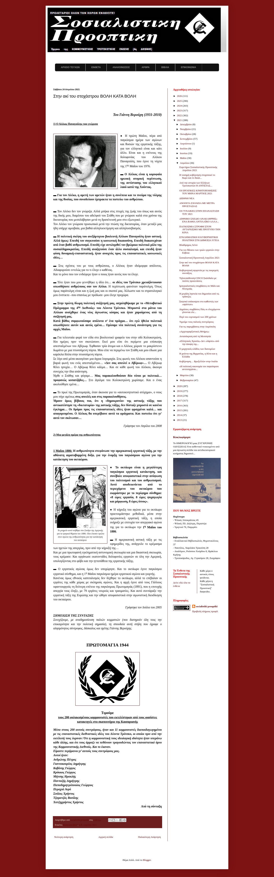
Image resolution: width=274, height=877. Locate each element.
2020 (179, 386)
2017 (179, 400)
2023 (179, 110)
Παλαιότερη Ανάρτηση (149, 837)
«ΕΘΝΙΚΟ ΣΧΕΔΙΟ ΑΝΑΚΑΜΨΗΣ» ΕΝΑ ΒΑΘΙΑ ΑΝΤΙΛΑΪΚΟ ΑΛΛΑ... (199, 220)
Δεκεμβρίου (186, 124)
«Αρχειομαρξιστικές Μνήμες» (194, 331)
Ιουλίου (184, 148)
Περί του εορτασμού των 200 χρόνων (197, 316)
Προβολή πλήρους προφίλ (205, 611)
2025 (179, 100)
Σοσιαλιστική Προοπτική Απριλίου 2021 (199, 257)
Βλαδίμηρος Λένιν (188, 245)
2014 (179, 415)
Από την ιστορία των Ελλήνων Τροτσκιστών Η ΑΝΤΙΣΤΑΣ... (195, 184)
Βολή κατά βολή (70, 825)
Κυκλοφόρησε (182, 437)
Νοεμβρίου (186, 129)
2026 (179, 96)
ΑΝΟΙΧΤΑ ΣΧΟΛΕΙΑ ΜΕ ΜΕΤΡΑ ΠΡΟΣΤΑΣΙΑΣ (196, 205)
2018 (179, 395)
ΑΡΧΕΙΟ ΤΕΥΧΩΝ (70, 67)
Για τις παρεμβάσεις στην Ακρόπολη (197, 326)
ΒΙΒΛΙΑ (165, 67)
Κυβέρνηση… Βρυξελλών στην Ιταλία (198, 361)
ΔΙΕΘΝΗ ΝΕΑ (186, 198)
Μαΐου (183, 158)
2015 (179, 410)
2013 (179, 420)
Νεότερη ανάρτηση (63, 837)
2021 (179, 120)
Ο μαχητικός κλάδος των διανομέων (197, 348)
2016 (179, 405)
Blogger (147, 860)
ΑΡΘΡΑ (146, 67)
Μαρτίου (185, 375)
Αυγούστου (186, 143)
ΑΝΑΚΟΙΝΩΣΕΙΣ (121, 67)
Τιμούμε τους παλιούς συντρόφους (196, 321)
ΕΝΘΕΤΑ (96, 67)
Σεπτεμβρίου (186, 138)
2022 (179, 115)
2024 (179, 105)
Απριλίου (185, 163)
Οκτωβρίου (186, 134)
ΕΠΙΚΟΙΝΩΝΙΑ (188, 67)
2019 (179, 391)
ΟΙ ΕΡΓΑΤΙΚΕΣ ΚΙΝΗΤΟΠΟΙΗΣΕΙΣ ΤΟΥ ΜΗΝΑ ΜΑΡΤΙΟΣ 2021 (198, 192)
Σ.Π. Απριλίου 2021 (87, 825)
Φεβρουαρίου (187, 380)
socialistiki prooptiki (207, 606)
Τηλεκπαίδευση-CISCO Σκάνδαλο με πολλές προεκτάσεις (197, 280)
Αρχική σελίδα (105, 837)
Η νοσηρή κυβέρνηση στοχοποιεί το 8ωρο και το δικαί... (197, 176)
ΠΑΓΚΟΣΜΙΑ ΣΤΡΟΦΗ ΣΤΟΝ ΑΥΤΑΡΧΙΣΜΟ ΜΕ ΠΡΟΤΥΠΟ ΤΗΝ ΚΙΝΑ (199, 229)
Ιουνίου (184, 153)
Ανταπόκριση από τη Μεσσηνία (195, 336)
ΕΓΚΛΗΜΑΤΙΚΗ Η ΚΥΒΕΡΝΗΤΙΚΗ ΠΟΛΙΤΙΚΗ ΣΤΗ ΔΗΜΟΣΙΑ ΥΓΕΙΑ (199, 239)
